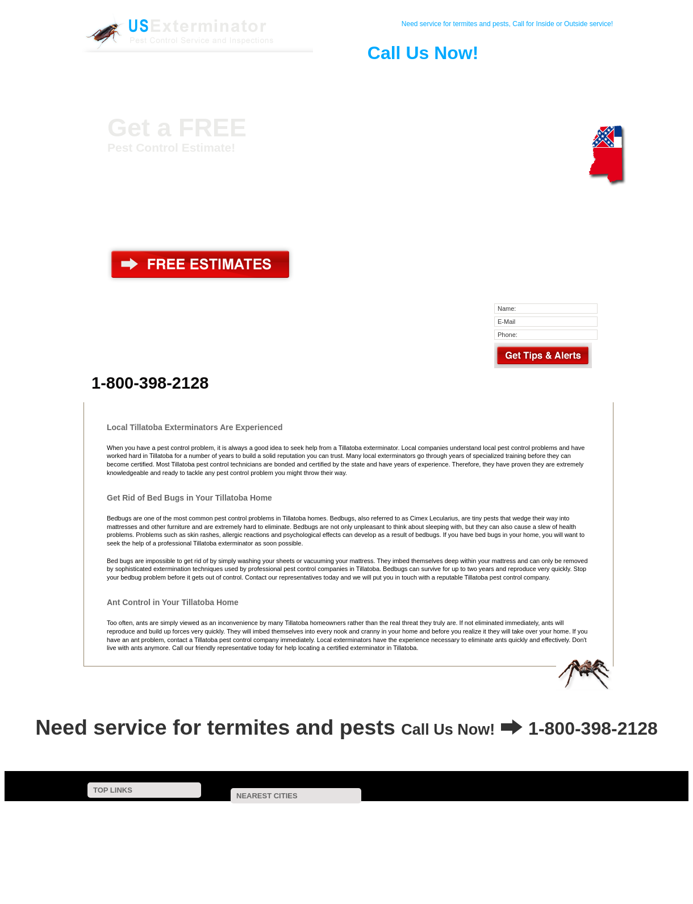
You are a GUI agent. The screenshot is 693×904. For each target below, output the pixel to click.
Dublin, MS (329, 866)
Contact (179, 76)
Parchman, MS (554, 866)
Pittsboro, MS (266, 858)
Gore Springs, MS (436, 828)
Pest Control (221, 76)
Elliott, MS (366, 828)
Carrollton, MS (476, 858)
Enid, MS (421, 813)
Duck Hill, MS (446, 835)
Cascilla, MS (482, 813)
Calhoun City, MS (478, 866)
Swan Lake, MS (583, 828)
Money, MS (550, 843)
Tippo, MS (419, 820)
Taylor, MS (509, 835)
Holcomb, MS (294, 820)
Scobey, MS (223, 813)
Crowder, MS (224, 828)
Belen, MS (412, 858)
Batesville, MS (511, 828)
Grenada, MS (225, 820)
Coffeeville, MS (553, 813)
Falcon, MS (222, 873)
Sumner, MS (299, 843)
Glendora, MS (318, 835)
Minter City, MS (367, 843)
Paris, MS (431, 843)
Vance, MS (237, 843)
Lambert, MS (573, 835)
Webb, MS (382, 835)
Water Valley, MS (297, 828)
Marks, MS (489, 843)
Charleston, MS (357, 813)
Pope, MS (358, 820)
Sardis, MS (472, 850)
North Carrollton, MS (341, 858)
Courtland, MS (554, 820)
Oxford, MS (265, 866)
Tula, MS (280, 873)
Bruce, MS (532, 850)
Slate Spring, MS (399, 866)
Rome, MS (540, 858)
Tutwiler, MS (346, 850)
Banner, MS (283, 850)
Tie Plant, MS (484, 820)
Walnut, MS (410, 850)
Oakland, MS (289, 813)
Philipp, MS (252, 835)
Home (137, 76)
